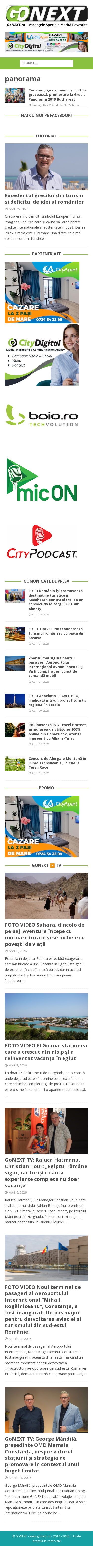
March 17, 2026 (20, 1338)
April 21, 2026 (40, 643)
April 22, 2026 (40, 614)
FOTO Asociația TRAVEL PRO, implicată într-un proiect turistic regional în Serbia (58, 700)
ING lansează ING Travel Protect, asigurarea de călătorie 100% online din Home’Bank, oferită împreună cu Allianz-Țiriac (58, 731)
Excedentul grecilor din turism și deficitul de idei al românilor (44, 198)
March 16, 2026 (20, 1477)
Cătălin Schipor (69, 105)
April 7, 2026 (18, 1065)
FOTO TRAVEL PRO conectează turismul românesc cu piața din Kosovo (56, 633)
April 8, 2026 (18, 951)
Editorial (46, 136)
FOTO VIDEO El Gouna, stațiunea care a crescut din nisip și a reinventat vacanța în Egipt (46, 1052)
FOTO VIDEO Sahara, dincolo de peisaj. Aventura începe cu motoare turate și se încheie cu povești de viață (45, 934)
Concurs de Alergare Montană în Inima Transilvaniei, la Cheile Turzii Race (57, 763)
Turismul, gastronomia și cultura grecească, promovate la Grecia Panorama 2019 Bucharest (58, 94)
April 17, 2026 (40, 744)
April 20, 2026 (40, 710)
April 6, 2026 (18, 1192)
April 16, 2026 (40, 773)
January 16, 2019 (42, 105)
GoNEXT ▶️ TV (46, 865)
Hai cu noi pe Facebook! (46, 115)
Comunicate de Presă (46, 581)
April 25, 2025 (18, 209)
